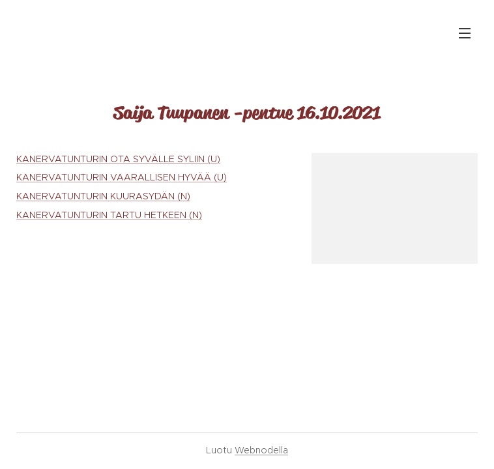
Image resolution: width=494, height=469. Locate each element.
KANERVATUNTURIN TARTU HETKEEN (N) (109, 215)
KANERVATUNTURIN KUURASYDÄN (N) (103, 196)
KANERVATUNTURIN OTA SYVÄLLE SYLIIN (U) (118, 159)
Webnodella (261, 450)
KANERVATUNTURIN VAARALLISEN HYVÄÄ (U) (121, 177)
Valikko (465, 33)
